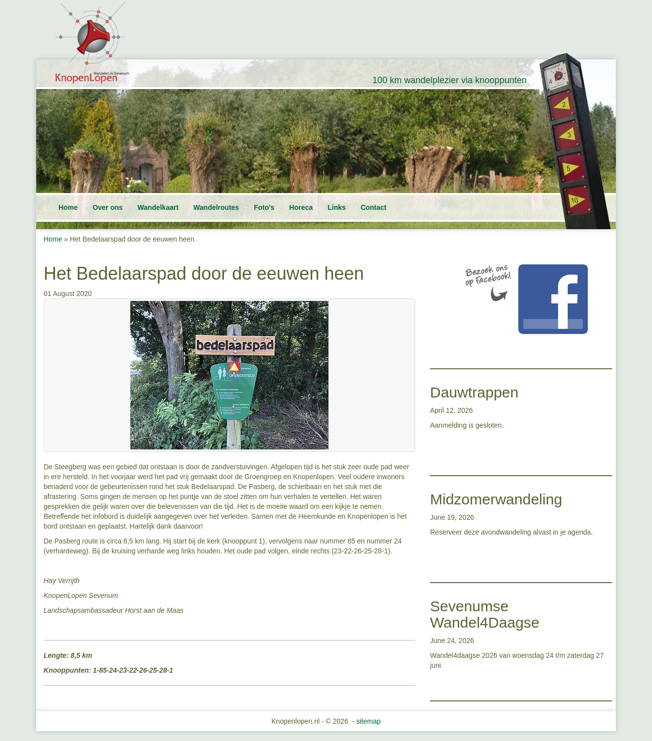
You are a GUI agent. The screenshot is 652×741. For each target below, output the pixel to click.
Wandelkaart (158, 207)
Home (68, 207)
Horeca (301, 207)
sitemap (368, 721)
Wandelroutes (216, 207)
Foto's (264, 207)
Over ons (108, 207)
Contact (373, 207)
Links (336, 207)
